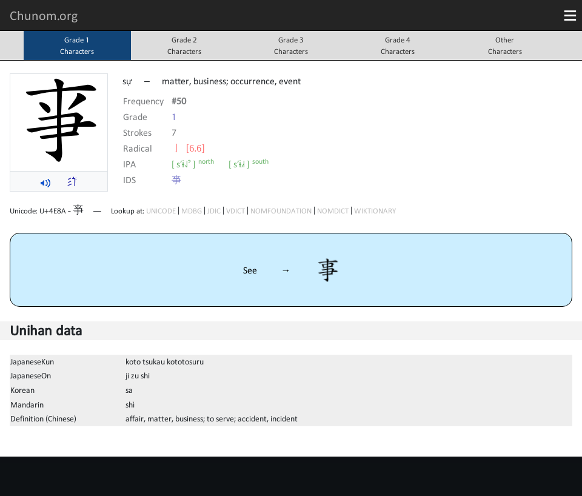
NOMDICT (333, 211)
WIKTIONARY (375, 211)
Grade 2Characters (184, 45)
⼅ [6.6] (188, 148)
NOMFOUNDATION (281, 211)
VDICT (235, 211)
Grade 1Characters (77, 45)
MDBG (191, 211)
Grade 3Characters (291, 45)
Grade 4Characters (398, 45)
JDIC (214, 211)
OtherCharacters (505, 45)
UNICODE (161, 211)
